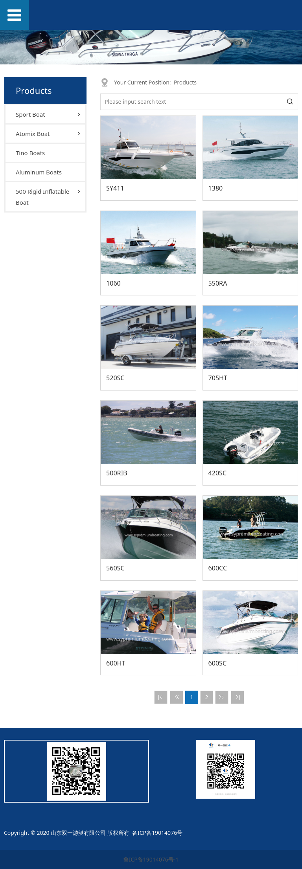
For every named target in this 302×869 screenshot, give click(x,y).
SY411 (115, 188)
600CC (217, 568)
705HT (218, 378)
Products (185, 82)
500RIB (116, 473)
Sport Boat (30, 114)
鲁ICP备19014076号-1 (151, 859)
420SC (217, 473)
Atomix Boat (33, 134)
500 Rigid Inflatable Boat (42, 196)
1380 (215, 188)
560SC (115, 568)
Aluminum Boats (39, 172)
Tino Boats (30, 153)
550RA (217, 283)
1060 (113, 283)
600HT (115, 663)
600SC (217, 663)
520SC (115, 378)
